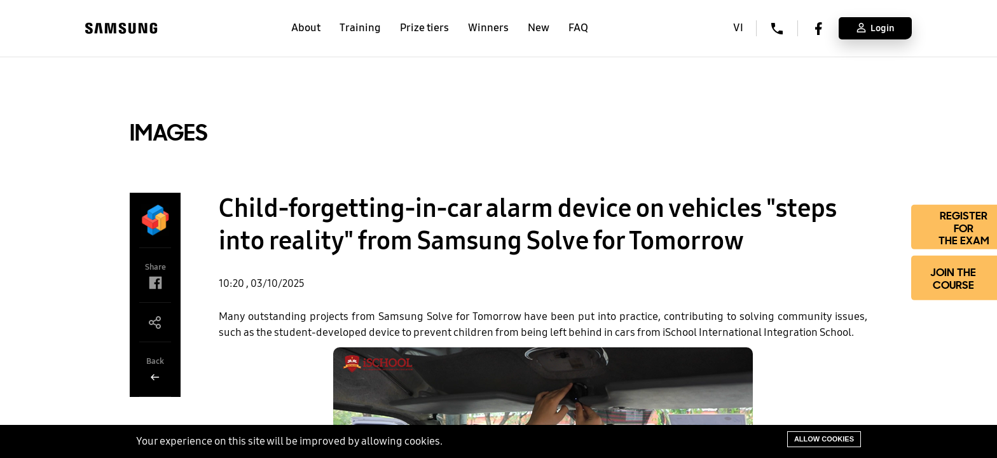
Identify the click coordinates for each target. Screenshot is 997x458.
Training (360, 27)
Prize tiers (424, 27)
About (305, 27)
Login (875, 28)
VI (738, 28)
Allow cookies (824, 439)
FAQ (578, 27)
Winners (488, 27)
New (538, 27)
